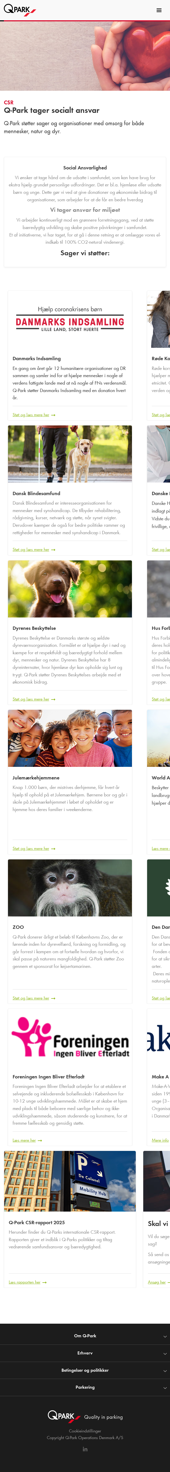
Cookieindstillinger (85, 1431)
